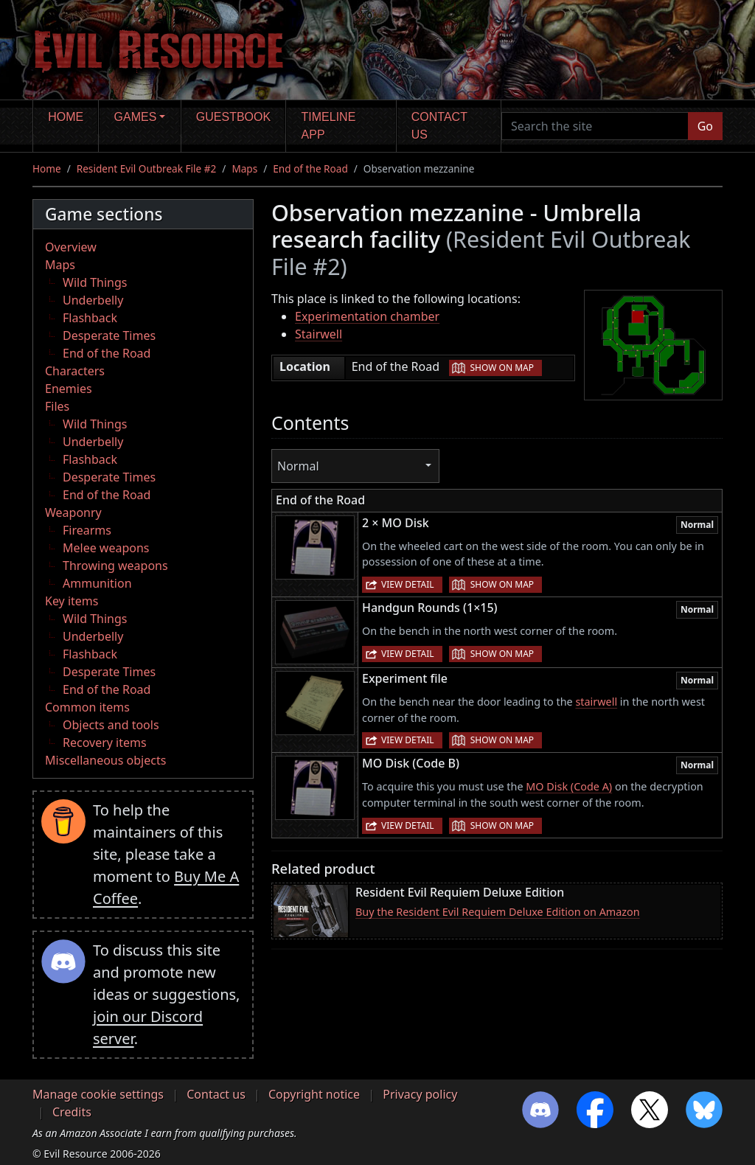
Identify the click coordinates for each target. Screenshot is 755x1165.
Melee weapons (106, 548)
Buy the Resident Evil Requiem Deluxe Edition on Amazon (497, 912)
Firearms (87, 530)
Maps (244, 168)
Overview (71, 247)
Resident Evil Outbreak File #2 (147, 168)
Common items (87, 707)
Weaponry (73, 512)
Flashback (90, 318)
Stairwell (318, 334)
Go (705, 126)
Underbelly (93, 300)
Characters (75, 371)
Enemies (68, 388)
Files (57, 406)
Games (135, 117)
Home (65, 117)
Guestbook (233, 117)
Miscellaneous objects (105, 760)
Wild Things (95, 282)
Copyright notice (314, 1094)
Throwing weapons (115, 565)
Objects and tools (111, 725)
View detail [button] (407, 584)
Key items (71, 601)
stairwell (596, 702)
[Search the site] (595, 126)
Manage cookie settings (98, 1094)
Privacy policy (420, 1094)
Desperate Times (109, 335)
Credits (71, 1112)
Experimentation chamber (367, 316)
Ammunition (97, 583)
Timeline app (329, 126)
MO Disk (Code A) (569, 786)
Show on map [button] (502, 367)
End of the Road (310, 168)
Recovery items (105, 742)
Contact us (439, 126)
